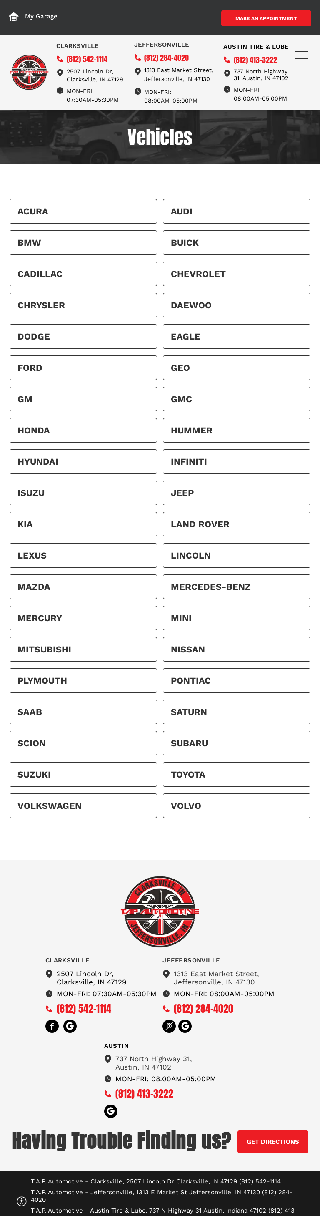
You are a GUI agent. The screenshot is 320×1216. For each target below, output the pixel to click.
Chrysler (41, 305)
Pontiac (191, 680)
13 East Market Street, (181, 70)
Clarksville (77, 46)
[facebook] (52, 1027)
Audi (181, 211)
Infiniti (189, 461)
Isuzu (31, 493)
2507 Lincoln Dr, (90, 71)
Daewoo (191, 305)
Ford (30, 368)
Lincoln (191, 555)
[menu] (301, 55)
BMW (29, 242)
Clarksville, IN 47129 (95, 79)
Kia (25, 524)
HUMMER (191, 430)
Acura (33, 211)
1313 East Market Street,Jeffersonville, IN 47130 (216, 977)
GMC (181, 399)
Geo (180, 368)
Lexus (32, 555)
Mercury (40, 618)
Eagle (185, 336)
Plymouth (42, 680)
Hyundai (38, 461)
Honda (34, 430)
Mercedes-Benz (211, 587)
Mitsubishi (44, 649)
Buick (185, 242)
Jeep (182, 493)
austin (116, 1046)
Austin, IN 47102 (143, 1067)
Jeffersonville (161, 44)
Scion (32, 743)
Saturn (189, 712)
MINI (181, 618)
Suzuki (34, 774)
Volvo (186, 806)
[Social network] (70, 1027)
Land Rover (200, 524)
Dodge (34, 336)
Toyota (188, 774)
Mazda (34, 587)
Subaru (189, 743)
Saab (30, 712)
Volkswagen (50, 806)
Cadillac (40, 274)
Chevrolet (198, 274)
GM (25, 399)
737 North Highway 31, (153, 1059)
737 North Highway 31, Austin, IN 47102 (261, 74)
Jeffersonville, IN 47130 (177, 79)
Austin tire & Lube (256, 46)
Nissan (188, 649)
